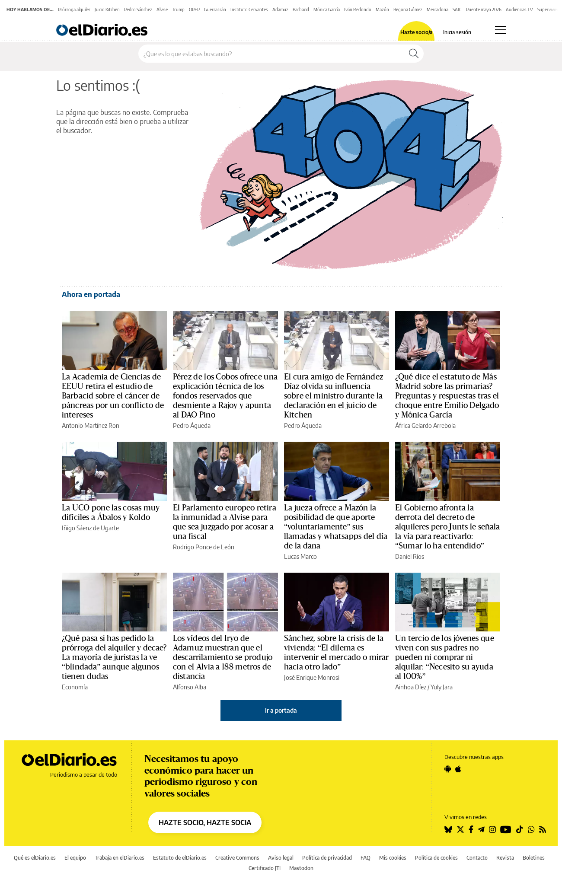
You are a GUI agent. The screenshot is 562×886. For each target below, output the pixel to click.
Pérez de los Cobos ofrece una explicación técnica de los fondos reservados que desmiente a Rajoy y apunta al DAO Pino (225, 396)
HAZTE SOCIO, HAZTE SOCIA (205, 822)
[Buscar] (414, 54)
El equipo (75, 857)
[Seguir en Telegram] (481, 829)
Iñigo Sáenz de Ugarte (90, 528)
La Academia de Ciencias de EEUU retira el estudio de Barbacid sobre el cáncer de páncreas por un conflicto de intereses (113, 396)
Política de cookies (436, 857)
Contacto (477, 857)
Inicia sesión (457, 32)
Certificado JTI (265, 868)
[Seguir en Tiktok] (520, 829)
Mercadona (437, 9)
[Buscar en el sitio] (271, 54)
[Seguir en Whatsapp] (531, 829)
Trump (178, 9)
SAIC (457, 9)
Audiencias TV (519, 9)
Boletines (534, 857)
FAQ (365, 857)
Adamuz (280, 9)
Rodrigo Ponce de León (203, 547)
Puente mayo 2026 (483, 9)
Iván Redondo (357, 9)
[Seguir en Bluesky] (448, 829)
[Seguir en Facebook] (471, 829)
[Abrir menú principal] (500, 30)
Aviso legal (281, 857)
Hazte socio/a (416, 32)
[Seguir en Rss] (542, 829)
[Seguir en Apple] (458, 769)
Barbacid (301, 9)
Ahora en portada (91, 294)
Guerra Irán (215, 9)
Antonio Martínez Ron (90, 425)
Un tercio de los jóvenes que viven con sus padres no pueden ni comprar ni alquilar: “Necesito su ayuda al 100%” (444, 657)
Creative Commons (237, 857)
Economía (75, 687)
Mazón (382, 9)
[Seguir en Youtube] (505, 829)
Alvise (162, 9)
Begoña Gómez (407, 9)
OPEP (194, 9)
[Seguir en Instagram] (492, 829)
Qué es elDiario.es (35, 857)
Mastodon (301, 868)
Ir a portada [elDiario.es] (281, 710)
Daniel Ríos (409, 556)
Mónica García (326, 9)
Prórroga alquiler (74, 9)
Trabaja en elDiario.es (119, 857)
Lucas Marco (300, 556)
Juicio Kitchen (107, 9)
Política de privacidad (327, 857)
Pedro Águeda (192, 425)
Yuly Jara (442, 687)
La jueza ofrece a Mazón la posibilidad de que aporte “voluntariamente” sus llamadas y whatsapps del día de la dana (335, 527)
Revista (505, 857)
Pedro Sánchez (138, 9)
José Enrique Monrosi (311, 677)
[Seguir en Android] (447, 769)
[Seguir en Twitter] (460, 829)
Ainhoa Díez (410, 687)
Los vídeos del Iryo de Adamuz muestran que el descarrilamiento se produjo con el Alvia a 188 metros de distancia (222, 657)
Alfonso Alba (189, 687)
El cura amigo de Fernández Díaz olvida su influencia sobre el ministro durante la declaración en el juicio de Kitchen (333, 396)
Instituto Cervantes (249, 9)
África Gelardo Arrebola (425, 425)
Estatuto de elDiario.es (180, 857)
